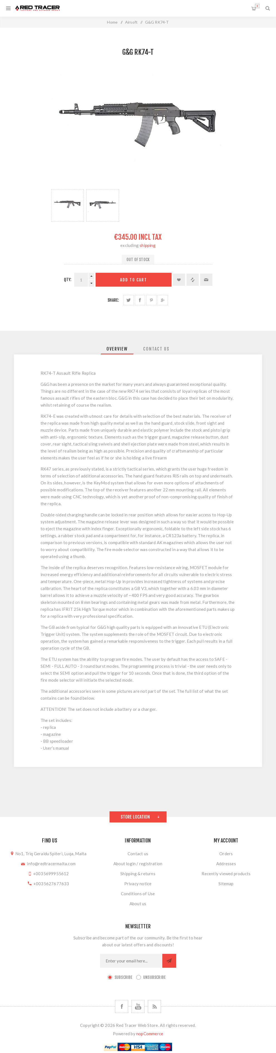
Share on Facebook (140, 300)
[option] (67, 205)
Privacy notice (138, 883)
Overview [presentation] (117, 349)
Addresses (226, 863)
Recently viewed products (226, 873)
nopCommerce (149, 1033)
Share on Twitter (128, 300)
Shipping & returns (137, 873)
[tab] (117, 348)
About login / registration (137, 863)
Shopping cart (257, 6)
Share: (113, 300)
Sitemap (225, 883)
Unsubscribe (154, 977)
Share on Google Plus (163, 300)
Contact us (138, 853)
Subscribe (124, 977)
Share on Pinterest (151, 300)
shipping (148, 245)
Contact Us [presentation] (156, 349)
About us (138, 903)
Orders (226, 853)
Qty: (68, 279)
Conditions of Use (138, 893)
